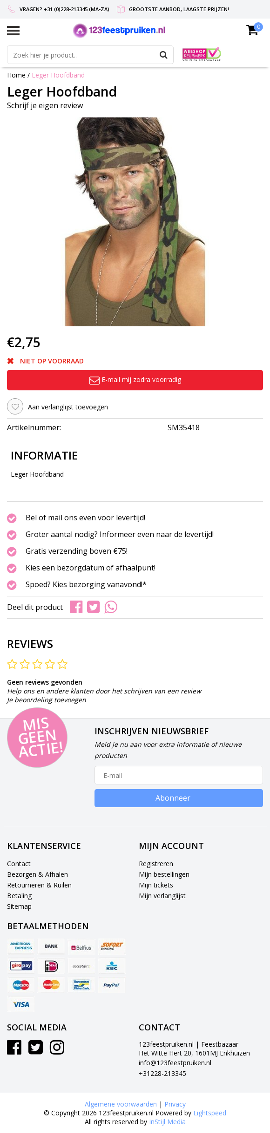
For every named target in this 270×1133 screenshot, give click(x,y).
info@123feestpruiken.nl (175, 1062)
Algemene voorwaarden (121, 1104)
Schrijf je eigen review (45, 105)
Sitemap (19, 906)
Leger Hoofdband (58, 75)
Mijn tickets (156, 885)
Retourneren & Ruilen (39, 885)
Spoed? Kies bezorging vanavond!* (86, 585)
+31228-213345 (162, 1073)
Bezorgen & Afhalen (37, 874)
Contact (19, 863)
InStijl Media (167, 1121)
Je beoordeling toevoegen (46, 699)
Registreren (156, 863)
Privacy (175, 1104)
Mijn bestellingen (164, 874)
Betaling (19, 895)
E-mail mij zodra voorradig (135, 379)
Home (16, 75)
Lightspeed (209, 1112)
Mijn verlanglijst (162, 895)
